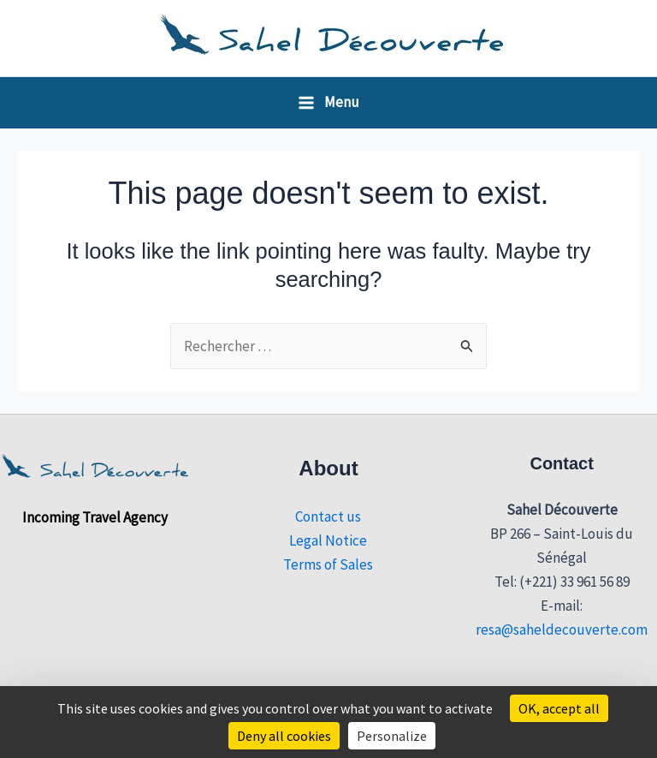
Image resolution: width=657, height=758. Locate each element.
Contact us (328, 516)
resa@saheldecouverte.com (562, 629)
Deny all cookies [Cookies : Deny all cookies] (284, 735)
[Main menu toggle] (328, 102)
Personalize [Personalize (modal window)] (392, 735)
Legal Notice (328, 540)
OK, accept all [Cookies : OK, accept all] (559, 708)
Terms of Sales (328, 564)
